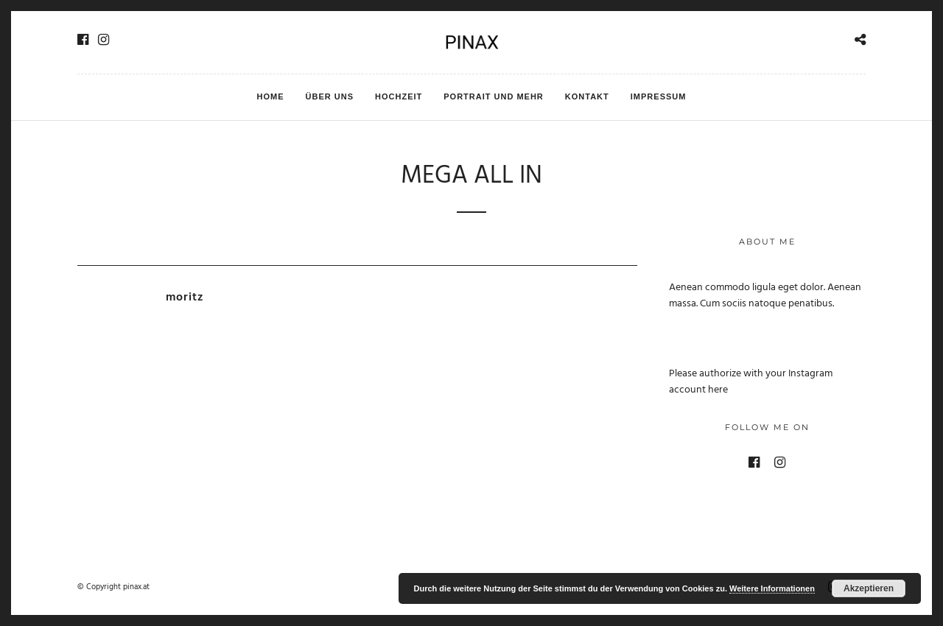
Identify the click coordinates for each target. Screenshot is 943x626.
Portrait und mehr (494, 96)
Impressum (659, 96)
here (718, 389)
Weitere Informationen (772, 588)
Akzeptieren (869, 588)
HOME (270, 96)
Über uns (330, 96)
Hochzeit (398, 96)
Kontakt (587, 96)
